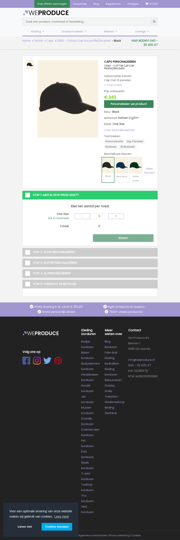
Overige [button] (140, 31)
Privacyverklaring (119, 535)
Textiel (38, 41)
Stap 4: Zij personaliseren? (52, 273)
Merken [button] (109, 31)
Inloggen (133, 4)
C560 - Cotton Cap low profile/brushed (84, 41)
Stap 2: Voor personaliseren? (54, 252)
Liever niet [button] (25, 526)
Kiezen (123, 238)
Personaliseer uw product (129, 104)
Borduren (111, 347)
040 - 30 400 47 (139, 365)
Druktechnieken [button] (73, 31)
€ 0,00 (151, 4)
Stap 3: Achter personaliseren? (55, 263)
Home (26, 41)
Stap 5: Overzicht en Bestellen (54, 284)
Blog (96, 4)
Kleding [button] (36, 31)
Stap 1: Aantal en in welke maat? (56, 195)
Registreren (113, 4)
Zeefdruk (111, 413)
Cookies (136, 535)
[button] (113, 85)
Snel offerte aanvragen (52, 4)
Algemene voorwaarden (92, 535)
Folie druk (111, 352)
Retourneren (113, 380)
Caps (49, 41)
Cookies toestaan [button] (56, 526)
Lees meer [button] (61, 516)
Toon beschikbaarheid (119, 130)
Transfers (111, 397)
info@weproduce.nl (141, 360)
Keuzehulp (80, 4)
